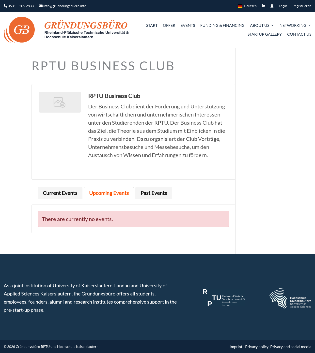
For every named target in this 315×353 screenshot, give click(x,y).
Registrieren (302, 6)
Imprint (236, 346)
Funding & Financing (222, 25)
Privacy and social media (290, 346)
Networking (293, 25)
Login (283, 6)
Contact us (299, 34)
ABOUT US (259, 25)
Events (188, 25)
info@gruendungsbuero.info (62, 6)
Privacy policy (256, 346)
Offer (169, 25)
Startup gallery (265, 34)
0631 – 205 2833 (19, 6)
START (152, 25)
